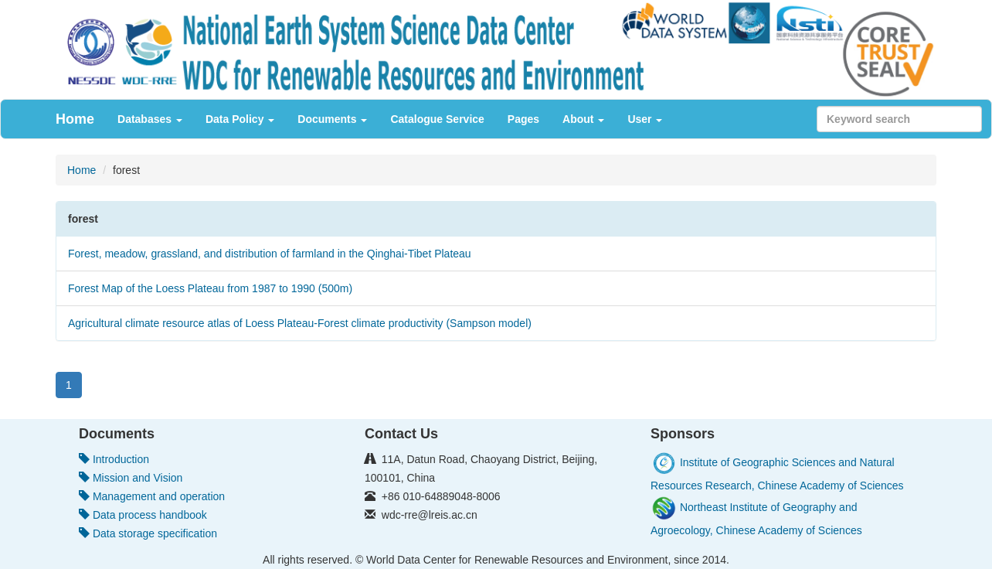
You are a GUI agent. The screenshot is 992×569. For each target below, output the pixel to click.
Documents (332, 119)
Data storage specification (148, 533)
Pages (523, 119)
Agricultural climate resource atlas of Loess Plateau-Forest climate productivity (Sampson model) (300, 323)
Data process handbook (143, 515)
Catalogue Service (437, 119)
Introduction (114, 459)
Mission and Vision (130, 478)
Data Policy (240, 119)
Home (75, 119)
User (644, 119)
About (583, 119)
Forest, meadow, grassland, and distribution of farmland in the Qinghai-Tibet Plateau (269, 253)
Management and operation (152, 496)
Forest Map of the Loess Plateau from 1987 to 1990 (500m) (210, 288)
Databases (149, 119)
